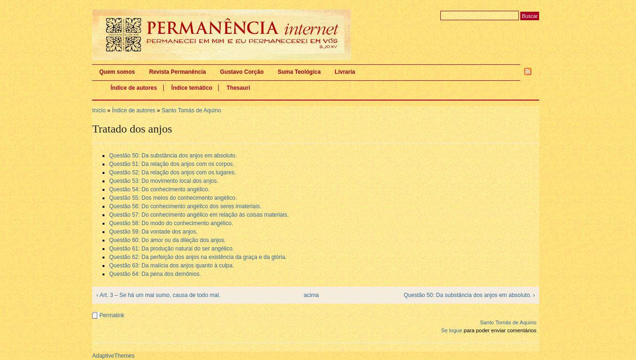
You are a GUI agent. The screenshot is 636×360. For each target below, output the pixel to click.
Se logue (451, 330)
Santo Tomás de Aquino (191, 110)
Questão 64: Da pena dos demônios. (155, 274)
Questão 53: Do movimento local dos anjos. (163, 181)
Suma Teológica (299, 72)
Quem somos (117, 72)
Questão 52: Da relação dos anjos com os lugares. (172, 172)
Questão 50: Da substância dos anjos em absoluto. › (469, 295)
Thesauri (238, 88)
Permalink (111, 315)
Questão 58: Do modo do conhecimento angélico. (171, 223)
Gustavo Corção (242, 72)
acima (311, 295)
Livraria (345, 72)
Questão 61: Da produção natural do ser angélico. (171, 248)
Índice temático (191, 88)
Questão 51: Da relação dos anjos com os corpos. (171, 164)
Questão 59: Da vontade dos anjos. (153, 231)
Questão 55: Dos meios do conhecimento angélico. (173, 198)
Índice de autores (134, 88)
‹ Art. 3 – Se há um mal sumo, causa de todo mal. (158, 295)
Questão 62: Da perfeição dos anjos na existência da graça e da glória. (198, 257)
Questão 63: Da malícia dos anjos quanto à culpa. (171, 265)
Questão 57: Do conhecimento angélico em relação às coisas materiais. (199, 214)
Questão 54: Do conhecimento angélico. (159, 189)
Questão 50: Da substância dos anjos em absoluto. (173, 155)
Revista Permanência (177, 72)
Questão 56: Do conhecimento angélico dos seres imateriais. (185, 206)
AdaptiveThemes (113, 355)
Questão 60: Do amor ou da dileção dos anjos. (167, 240)
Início (99, 110)
